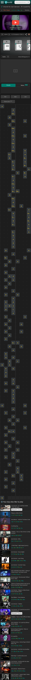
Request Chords (17, 509)
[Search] (28, 2)
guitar (4, 56)
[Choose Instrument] (8, 56)
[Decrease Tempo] (2, 34)
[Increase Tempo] (9, 34)
